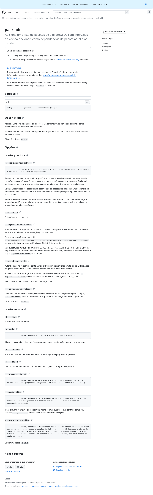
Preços (50, 486)
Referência (39, 18)
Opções (11, 147)
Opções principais (16, 155)
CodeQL (67, 18)
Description (14, 118)
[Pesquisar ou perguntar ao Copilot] (91, 12)
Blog (77, 486)
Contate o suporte (61, 470)
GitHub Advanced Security (67, 59)
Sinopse (12, 94)
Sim (9, 467)
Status (43, 486)
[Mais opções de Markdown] (125, 31)
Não (20, 467)
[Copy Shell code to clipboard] (87, 102)
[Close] (146, 4)
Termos (25, 486)
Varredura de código (53, 18)
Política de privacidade (12, 471)
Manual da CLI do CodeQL (83, 18)
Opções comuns (15, 309)
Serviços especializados (64, 486)
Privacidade (34, 486)
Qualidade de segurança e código (19, 18)
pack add (99, 18)
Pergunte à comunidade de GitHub (68, 466)
